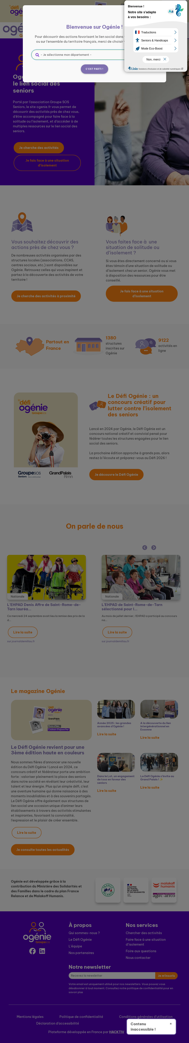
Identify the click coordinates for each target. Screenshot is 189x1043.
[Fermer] (153, 17)
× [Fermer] (170, 1023)
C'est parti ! (94, 69)
